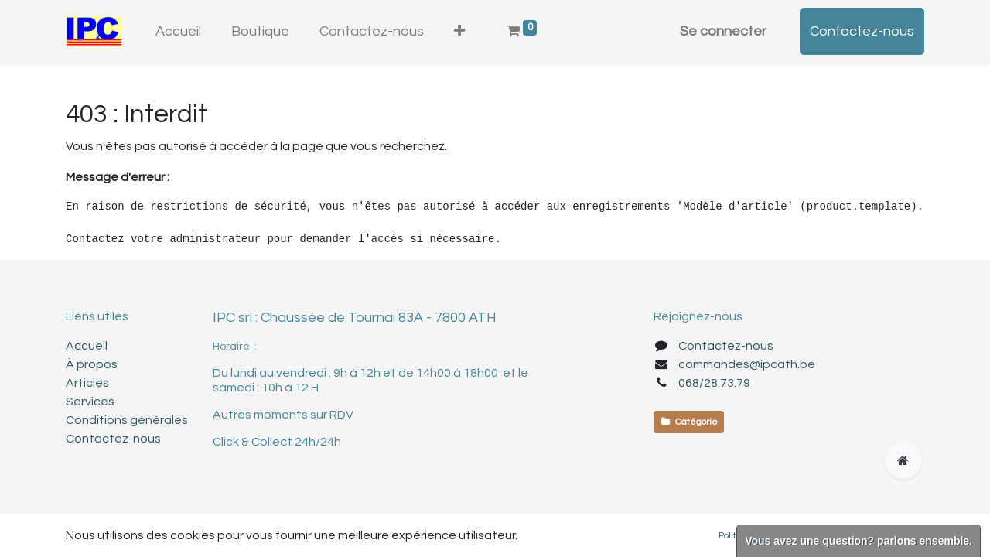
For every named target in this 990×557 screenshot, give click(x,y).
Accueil (87, 346)
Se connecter (723, 31)
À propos (92, 364)
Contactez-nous (862, 31)
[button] (459, 31)
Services (90, 401)
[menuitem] (179, 31)
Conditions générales (127, 420)
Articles (87, 383)
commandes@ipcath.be (746, 364)
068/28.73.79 (714, 383)
